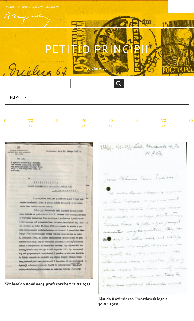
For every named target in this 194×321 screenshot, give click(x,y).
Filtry (14, 97)
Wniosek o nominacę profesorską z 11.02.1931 (47, 284)
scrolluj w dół (97, 68)
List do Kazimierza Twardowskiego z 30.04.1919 (132, 302)
